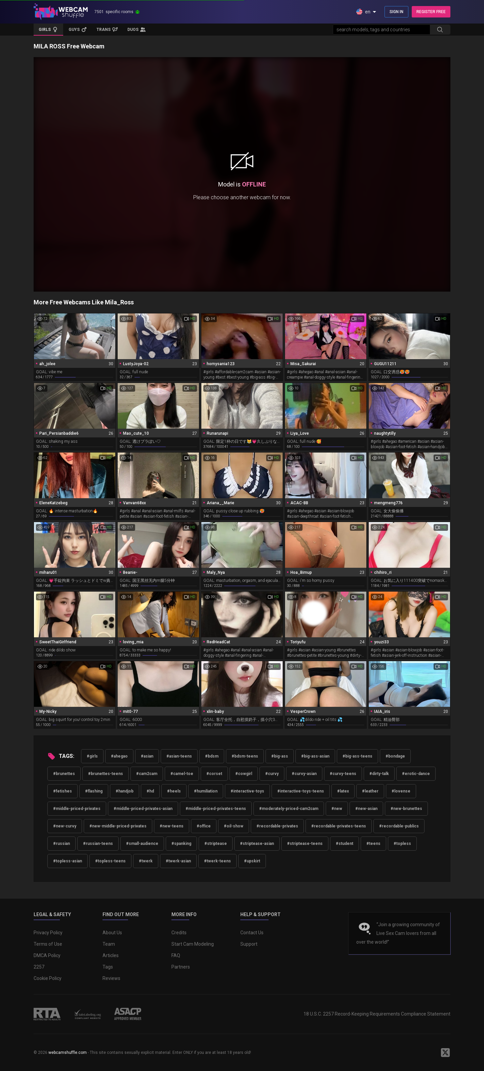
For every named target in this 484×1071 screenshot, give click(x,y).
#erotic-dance (416, 773)
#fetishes (62, 791)
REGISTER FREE (431, 11)
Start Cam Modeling (192, 944)
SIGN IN (396, 11)
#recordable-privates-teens (338, 826)
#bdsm (211, 756)
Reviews (111, 978)
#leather (370, 791)
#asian (147, 756)
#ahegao (119, 756)
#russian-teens (98, 843)
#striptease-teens (305, 843)
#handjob (124, 791)
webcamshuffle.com (67, 1052)
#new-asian (366, 808)
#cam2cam (146, 773)
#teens (373, 843)
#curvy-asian (304, 773)
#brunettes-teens (105, 773)
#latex (343, 791)
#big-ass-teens (357, 756)
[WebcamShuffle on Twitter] (445, 1052)
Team (109, 944)
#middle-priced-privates (76, 808)
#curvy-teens (343, 773)
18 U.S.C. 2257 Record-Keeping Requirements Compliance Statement (377, 1014)
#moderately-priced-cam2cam (288, 808)
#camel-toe (181, 773)
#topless (402, 843)
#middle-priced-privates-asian (143, 808)
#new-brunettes (406, 808)
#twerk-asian (178, 861)
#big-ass (279, 756)
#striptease (215, 843)
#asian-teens (179, 756)
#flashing (94, 791)
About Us (112, 932)
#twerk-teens (217, 861)
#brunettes (64, 773)
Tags (108, 967)
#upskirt (252, 861)
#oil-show (233, 826)
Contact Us (252, 932)
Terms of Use (48, 944)
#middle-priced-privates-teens (216, 808)
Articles (111, 955)
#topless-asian (67, 861)
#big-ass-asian (315, 756)
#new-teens (172, 826)
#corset (214, 773)
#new (336, 808)
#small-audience (142, 843)
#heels (174, 791)
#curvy (272, 773)
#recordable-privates (277, 826)
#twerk (146, 861)
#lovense (401, 791)
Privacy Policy (48, 932)
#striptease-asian (257, 843)
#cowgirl (243, 773)
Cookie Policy (48, 978)
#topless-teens (110, 861)
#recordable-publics (399, 826)
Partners (180, 967)
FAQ (175, 955)
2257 (39, 967)
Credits (179, 932)
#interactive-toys (247, 791)
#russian (61, 843)
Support (248, 944)
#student (344, 843)
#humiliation (205, 791)
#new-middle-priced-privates (118, 826)
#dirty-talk (379, 773)
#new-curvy (64, 826)
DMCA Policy (47, 955)
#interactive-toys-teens (300, 791)
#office (204, 826)
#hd (150, 791)
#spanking (181, 843)
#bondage (395, 756)
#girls (92, 756)
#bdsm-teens (245, 756)
